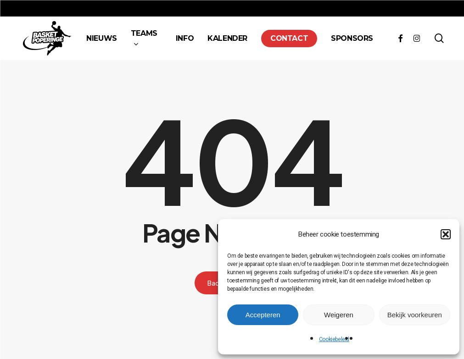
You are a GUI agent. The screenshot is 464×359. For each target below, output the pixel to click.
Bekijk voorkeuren (414, 315)
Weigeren (338, 315)
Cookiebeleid (334, 339)
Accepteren (263, 315)
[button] (445, 234)
